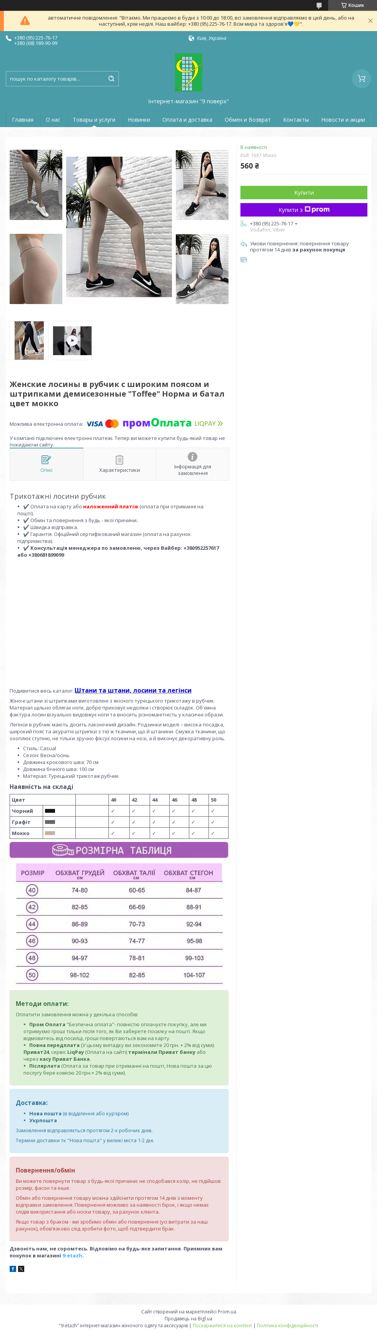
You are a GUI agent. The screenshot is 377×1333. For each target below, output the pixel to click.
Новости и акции (343, 119)
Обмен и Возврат (248, 119)
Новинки (139, 119)
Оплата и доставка (187, 119)
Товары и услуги (94, 119)
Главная (22, 119)
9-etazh (72, 1255)
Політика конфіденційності (287, 1325)
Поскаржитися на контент (222, 1325)
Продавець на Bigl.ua (188, 1318)
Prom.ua (227, 1311)
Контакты (296, 119)
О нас (53, 119)
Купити (304, 192)
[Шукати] (111, 78)
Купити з (304, 209)
